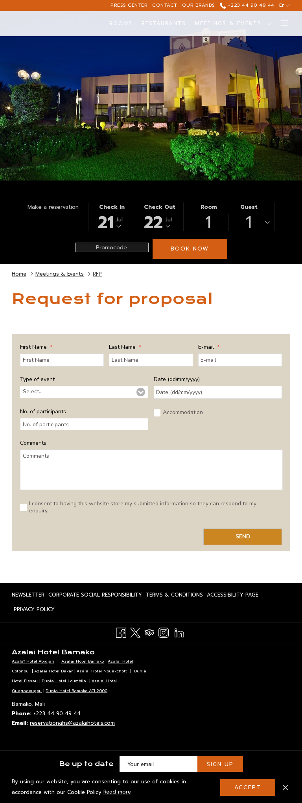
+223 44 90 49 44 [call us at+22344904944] (247, 5)
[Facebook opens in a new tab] (121, 632)
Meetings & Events (59, 274)
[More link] (281, 23)
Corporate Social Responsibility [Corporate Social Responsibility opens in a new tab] (95, 596)
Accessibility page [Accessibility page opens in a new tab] (232, 596)
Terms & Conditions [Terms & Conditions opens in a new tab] (174, 596)
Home (19, 274)
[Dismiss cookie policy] (285, 787)
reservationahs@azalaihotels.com (72, 723)
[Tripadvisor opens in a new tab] (149, 632)
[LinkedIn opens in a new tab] (179, 632)
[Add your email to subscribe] (158, 764)
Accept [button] (247, 787)
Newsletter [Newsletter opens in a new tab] (28, 596)
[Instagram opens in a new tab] (163, 632)
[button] (112, 217)
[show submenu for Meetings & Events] (269, 23)
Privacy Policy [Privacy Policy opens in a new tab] (34, 610)
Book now (190, 249)
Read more (117, 792)
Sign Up (220, 764)
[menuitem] (121, 23)
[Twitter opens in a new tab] (135, 632)
